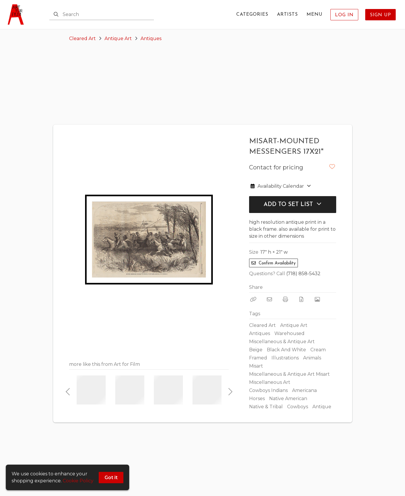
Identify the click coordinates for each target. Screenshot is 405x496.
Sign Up (380, 15)
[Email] (269, 299)
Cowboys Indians (268, 390)
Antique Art (118, 38)
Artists (287, 14)
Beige (255, 349)
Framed (258, 358)
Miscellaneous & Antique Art (282, 341)
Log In (344, 15)
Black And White (286, 349)
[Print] (285, 299)
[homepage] (17, 14)
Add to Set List (293, 204)
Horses (257, 398)
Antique (321, 406)
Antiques (151, 38)
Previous (68, 389)
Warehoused (289, 333)
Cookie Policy (78, 481)
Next (229, 389)
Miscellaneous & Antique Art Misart (289, 374)
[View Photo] (317, 299)
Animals (312, 358)
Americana (304, 390)
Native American (288, 398)
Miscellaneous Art (269, 382)
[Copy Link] (253, 299)
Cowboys (297, 406)
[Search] (56, 14)
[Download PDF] (301, 299)
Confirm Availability (273, 263)
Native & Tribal (266, 406)
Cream (318, 349)
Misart (256, 366)
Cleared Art (82, 38)
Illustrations (285, 358)
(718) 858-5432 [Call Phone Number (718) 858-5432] (303, 273)
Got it (111, 477)
